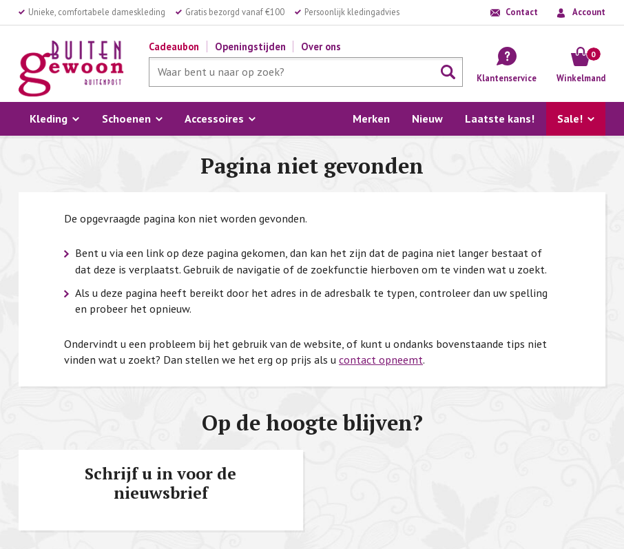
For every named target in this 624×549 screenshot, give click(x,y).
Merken (371, 118)
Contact (522, 11)
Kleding (48, 118)
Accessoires (214, 118)
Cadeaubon (174, 46)
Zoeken (448, 72)
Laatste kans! (499, 118)
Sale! (570, 118)
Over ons (321, 46)
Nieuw (427, 118)
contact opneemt (381, 359)
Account (588, 11)
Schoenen (126, 118)
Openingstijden (250, 46)
